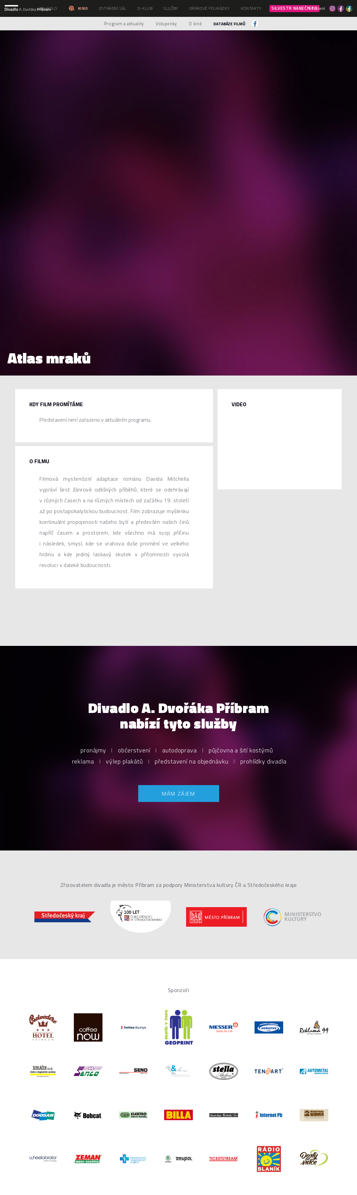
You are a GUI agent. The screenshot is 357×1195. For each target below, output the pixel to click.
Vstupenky (166, 23)
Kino (78, 8)
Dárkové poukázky (209, 8)
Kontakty (251, 8)
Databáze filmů (229, 24)
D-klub (145, 8)
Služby (170, 8)
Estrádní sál (112, 8)
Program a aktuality (124, 23)
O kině (195, 23)
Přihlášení (316, 8)
